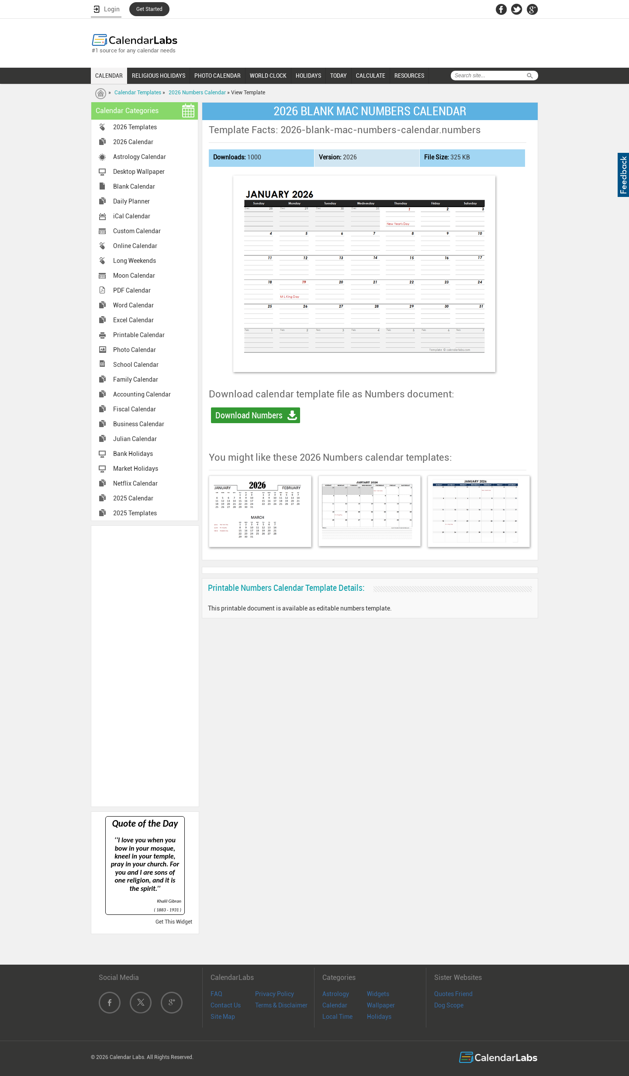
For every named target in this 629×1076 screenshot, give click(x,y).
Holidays (379, 1016)
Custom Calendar (137, 231)
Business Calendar (138, 424)
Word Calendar (133, 305)
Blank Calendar (134, 186)
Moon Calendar (134, 275)
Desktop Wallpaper (139, 171)
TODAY (338, 75)
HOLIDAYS (308, 75)
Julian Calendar (135, 438)
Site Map (223, 1016)
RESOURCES (409, 75)
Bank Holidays (133, 453)
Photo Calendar (134, 349)
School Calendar (136, 364)
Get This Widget (174, 922)
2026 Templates (135, 127)
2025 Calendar (133, 498)
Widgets (378, 993)
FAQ (216, 993)
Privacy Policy (274, 993)
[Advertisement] (145, 666)
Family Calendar (135, 379)
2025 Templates (135, 513)
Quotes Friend (453, 993)
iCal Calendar (131, 216)
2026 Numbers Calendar (197, 93)
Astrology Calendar (139, 156)
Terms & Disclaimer (281, 1005)
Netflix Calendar (135, 483)
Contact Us (226, 1005)
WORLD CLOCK (268, 75)
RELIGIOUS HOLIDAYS (158, 75)
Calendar (334, 1005)
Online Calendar (135, 245)
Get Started (149, 9)
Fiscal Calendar (134, 409)
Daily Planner (131, 201)
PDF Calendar (132, 290)
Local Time (337, 1016)
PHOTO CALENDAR (217, 75)
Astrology (335, 993)
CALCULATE (370, 75)
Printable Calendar (139, 334)
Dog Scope (448, 1005)
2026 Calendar (133, 141)
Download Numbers (249, 415)
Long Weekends (134, 260)
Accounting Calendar (142, 394)
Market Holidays (135, 468)
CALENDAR (109, 75)
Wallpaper (381, 1005)
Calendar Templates (137, 93)
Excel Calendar (133, 320)
